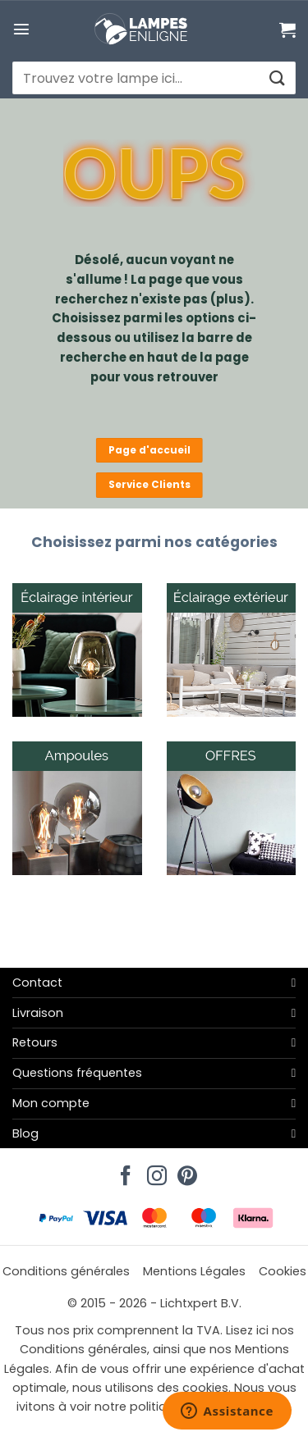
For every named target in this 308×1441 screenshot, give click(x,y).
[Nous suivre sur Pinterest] (184, 1171)
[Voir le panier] (287, 29)
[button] (21, 29)
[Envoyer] (276, 78)
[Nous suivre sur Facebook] (123, 1171)
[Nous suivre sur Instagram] (154, 1171)
